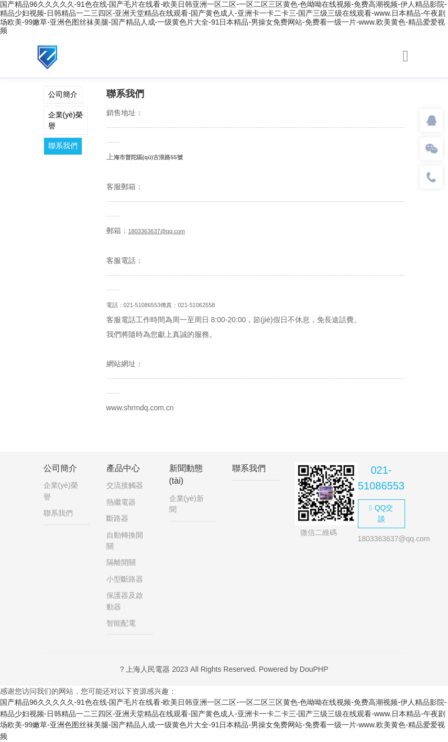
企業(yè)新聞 (186, 504)
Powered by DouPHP (293, 669)
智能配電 (121, 623)
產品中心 (123, 468)
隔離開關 (121, 562)
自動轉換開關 (124, 540)
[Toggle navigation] (406, 56)
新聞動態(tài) (186, 474)
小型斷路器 (124, 579)
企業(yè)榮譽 (65, 120)
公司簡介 (63, 94)
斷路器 (117, 518)
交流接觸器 (124, 485)
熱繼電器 (121, 502)
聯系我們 (63, 145)
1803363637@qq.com (156, 231)
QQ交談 (381, 513)
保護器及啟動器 (124, 600)
